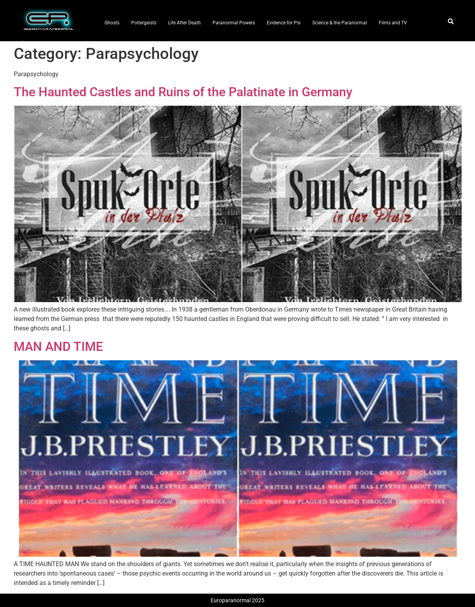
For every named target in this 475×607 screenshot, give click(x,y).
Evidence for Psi (284, 23)
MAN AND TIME (58, 346)
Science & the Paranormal (339, 23)
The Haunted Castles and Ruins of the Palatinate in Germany (183, 91)
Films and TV (393, 23)
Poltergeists (143, 23)
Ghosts (112, 23)
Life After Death (184, 23)
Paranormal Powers (234, 23)
